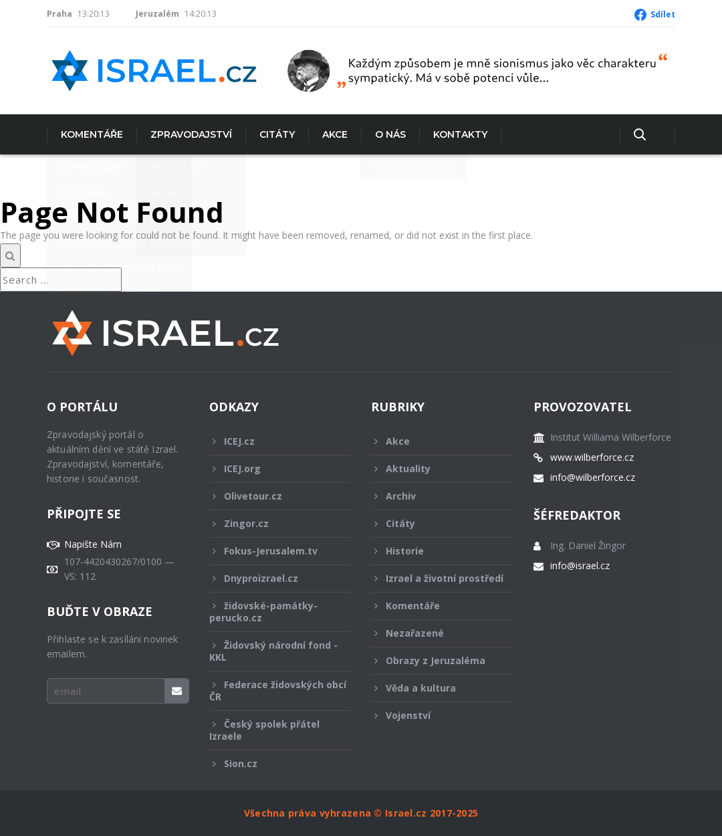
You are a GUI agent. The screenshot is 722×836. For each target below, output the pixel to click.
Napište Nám (93, 544)
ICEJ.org (271, 468)
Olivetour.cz (271, 496)
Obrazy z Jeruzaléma (433, 660)
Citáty (277, 134)
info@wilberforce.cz (592, 478)
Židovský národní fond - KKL (273, 651)
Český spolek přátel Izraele (271, 730)
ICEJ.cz (271, 441)
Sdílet (662, 14)
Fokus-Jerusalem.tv (271, 550)
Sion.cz (271, 763)
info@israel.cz (580, 566)
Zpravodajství (191, 134)
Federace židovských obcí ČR (277, 690)
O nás (390, 134)
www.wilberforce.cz (592, 457)
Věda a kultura (433, 688)
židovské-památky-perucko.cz (271, 611)
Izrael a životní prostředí (437, 582)
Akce (335, 134)
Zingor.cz (271, 523)
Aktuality (433, 468)
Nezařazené (433, 633)
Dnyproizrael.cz (271, 578)
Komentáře (92, 134)
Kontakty (460, 134)
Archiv (433, 496)
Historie (433, 550)
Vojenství (433, 715)
